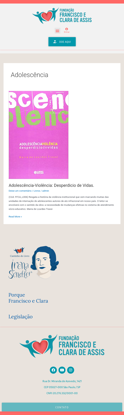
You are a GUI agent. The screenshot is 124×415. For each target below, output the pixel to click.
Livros (37, 190)
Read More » (15, 216)
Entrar (67, 32)
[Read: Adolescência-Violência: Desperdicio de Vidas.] (39, 134)
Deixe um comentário (20, 190)
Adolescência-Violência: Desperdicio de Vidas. (51, 185)
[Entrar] (66, 29)
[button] (57, 31)
